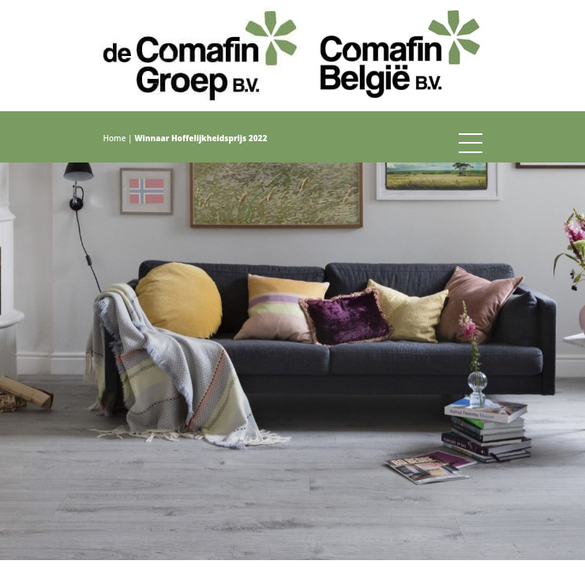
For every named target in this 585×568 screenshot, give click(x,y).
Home (114, 138)
